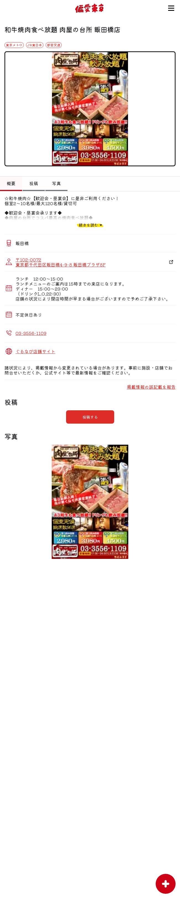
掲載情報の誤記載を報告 (151, 386)
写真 (56, 183)
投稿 (33, 183)
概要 (11, 183)
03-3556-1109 (30, 333)
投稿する (90, 417)
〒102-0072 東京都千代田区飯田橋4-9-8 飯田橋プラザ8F (60, 262)
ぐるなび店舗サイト (35, 351)
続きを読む (88, 225)
